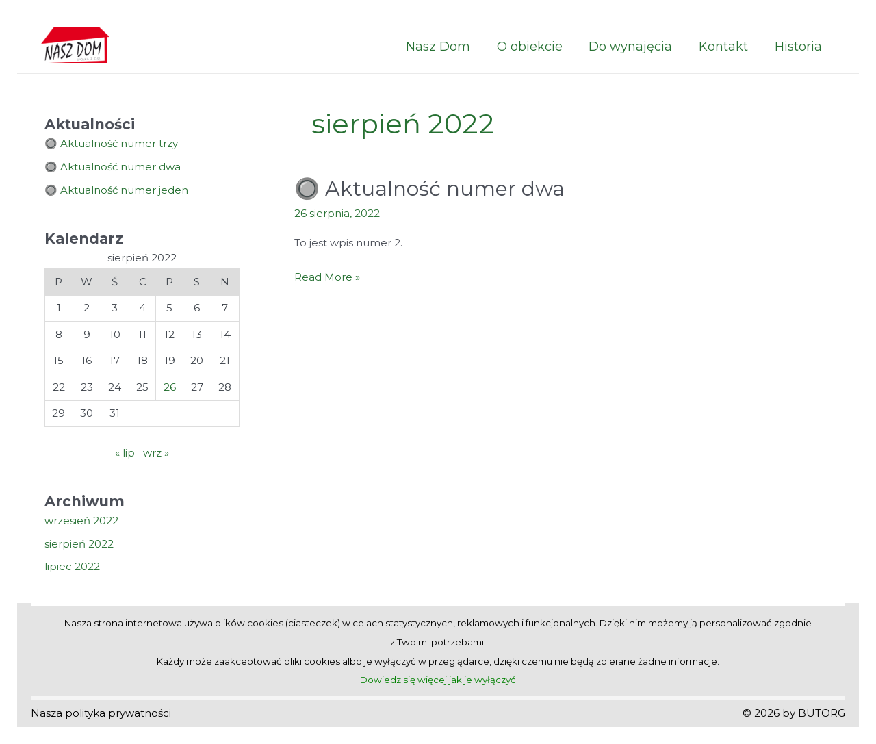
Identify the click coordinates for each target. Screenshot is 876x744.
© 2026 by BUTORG (794, 712)
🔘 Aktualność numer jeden (116, 189)
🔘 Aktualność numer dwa (112, 166)
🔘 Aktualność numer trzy (111, 143)
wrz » (156, 452)
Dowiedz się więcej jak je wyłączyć (438, 679)
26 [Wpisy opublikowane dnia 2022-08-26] (170, 387)
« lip (125, 452)
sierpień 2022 (79, 543)
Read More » (327, 277)
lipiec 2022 (72, 566)
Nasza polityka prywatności (101, 712)
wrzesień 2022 (81, 520)
